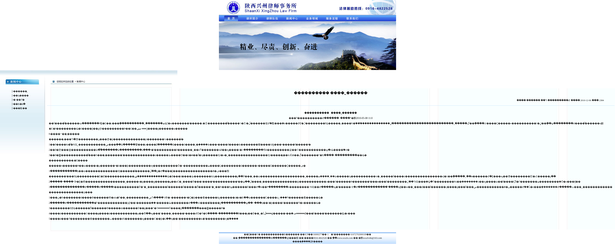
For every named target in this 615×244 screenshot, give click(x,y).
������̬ (20, 91)
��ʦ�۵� (19, 104)
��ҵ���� (21, 95)
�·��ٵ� (18, 99)
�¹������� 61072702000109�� (351, 234)
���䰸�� (20, 108)
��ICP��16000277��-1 (314, 234)
